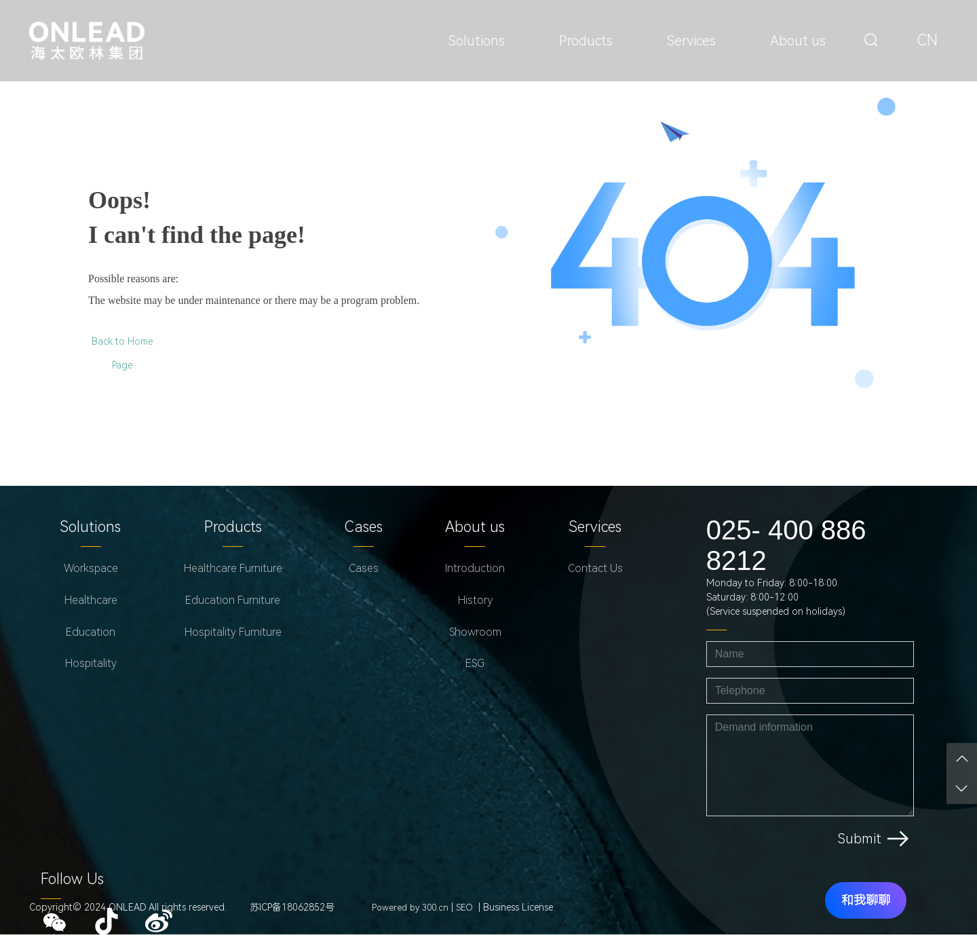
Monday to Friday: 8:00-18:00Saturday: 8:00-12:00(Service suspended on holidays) (775, 597)
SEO (464, 907)
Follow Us (72, 879)
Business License (518, 907)
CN (927, 40)
